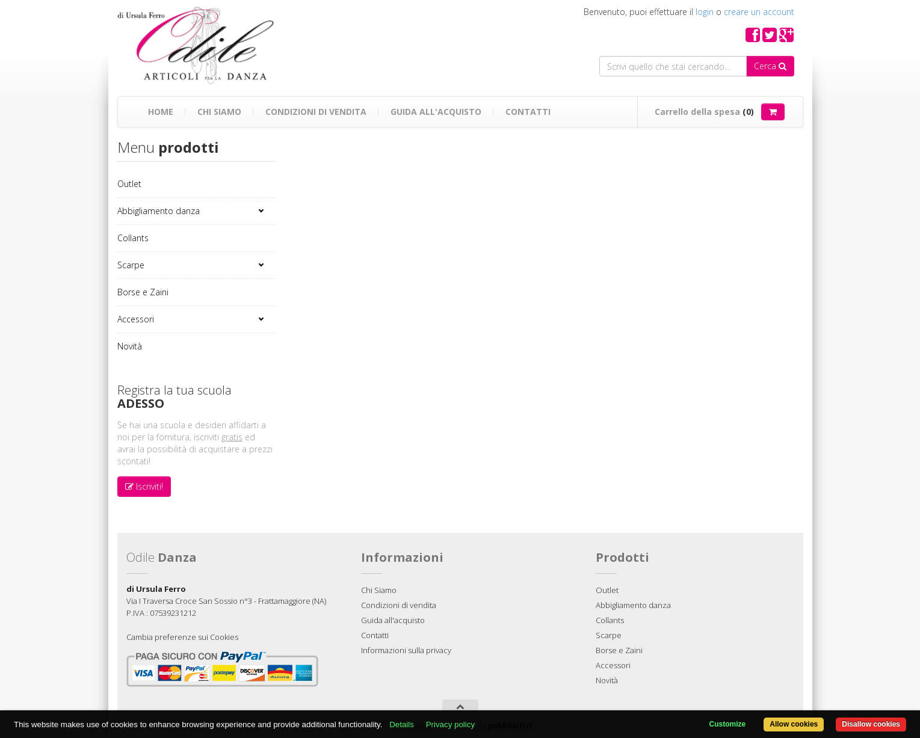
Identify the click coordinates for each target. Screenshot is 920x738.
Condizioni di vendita (315, 111)
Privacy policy (450, 724)
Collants (133, 238)
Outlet (129, 183)
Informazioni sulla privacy (406, 650)
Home (160, 111)
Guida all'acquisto (436, 111)
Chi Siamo (219, 111)
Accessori (135, 319)
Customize (727, 724)
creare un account (759, 11)
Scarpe (130, 265)
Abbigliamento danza (158, 211)
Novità (129, 346)
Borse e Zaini (142, 292)
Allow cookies (794, 724)
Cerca (770, 66)
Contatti (528, 111)
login (705, 11)
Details (401, 724)
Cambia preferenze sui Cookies (182, 637)
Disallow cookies (871, 724)
